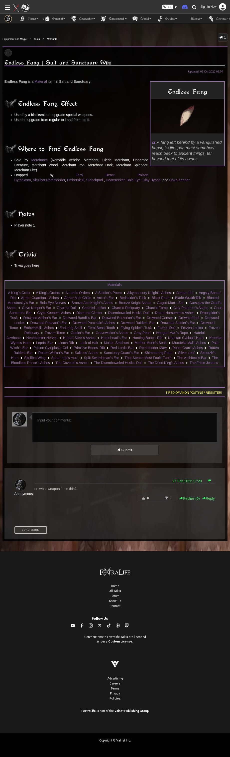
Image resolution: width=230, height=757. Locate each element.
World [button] (141, 19)
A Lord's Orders (78, 293)
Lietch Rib (66, 343)
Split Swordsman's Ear (101, 358)
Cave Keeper (179, 180)
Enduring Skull (70, 328)
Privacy (115, 693)
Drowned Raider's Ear (138, 323)
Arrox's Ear (105, 298)
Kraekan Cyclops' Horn (186, 338)
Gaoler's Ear (80, 333)
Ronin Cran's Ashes (187, 348)
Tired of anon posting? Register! (194, 392)
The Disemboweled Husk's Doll (118, 363)
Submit (124, 450)
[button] (169, 7)
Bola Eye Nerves (53, 303)
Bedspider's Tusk (132, 298)
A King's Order (19, 293)
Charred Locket (94, 308)
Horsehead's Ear (114, 338)
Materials (52, 39)
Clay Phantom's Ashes (190, 308)
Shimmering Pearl (158, 353)
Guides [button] (166, 19)
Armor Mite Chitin (77, 298)
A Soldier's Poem (108, 293)
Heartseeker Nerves (42, 338)
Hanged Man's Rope (172, 333)
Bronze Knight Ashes (135, 303)
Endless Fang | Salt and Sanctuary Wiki (58, 63)
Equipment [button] (113, 19)
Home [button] (28, 19)
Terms (115, 688)
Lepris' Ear (44, 343)
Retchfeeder (55, 180)
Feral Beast (95, 175)
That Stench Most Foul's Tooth (147, 358)
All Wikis (115, 591)
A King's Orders (48, 293)
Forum (115, 596)
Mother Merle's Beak (151, 343)
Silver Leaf (186, 353)
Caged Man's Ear (170, 303)
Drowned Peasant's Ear (48, 323)
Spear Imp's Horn (64, 358)
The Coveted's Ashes (71, 363)
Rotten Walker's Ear (53, 353)
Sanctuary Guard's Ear (121, 353)
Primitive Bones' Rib (89, 348)
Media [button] (192, 19)
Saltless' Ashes (86, 353)
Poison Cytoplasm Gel (50, 348)
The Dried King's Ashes (166, 363)
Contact (115, 606)
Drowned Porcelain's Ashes (94, 323)
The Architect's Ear (191, 358)
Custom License (120, 641)
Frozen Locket (192, 328)
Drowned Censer (160, 318)
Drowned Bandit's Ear (80, 318)
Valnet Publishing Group (132, 711)
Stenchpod (94, 180)
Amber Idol (184, 293)
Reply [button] (208, 498)
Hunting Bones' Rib (147, 338)
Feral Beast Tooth (101, 328)
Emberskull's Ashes (39, 328)
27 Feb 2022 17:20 (187, 481)
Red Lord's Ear (122, 348)
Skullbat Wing (35, 358)
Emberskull (75, 180)
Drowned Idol (189, 318)
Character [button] (82, 19)
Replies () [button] (189, 498)
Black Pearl (160, 298)
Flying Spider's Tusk (136, 328)
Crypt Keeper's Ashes (54, 313)
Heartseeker (115, 180)
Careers (115, 683)
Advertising (115, 678)
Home (115, 586)
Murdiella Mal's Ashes (189, 343)
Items (37, 39)
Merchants (39, 160)
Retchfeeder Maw (153, 348)
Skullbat (39, 180)
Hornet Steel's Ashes (79, 338)
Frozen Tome (55, 333)
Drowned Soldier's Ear (177, 323)
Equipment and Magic (14, 39)
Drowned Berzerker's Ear (121, 318)
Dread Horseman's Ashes (174, 313)
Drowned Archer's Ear (40, 318)
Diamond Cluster (89, 313)
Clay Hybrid (151, 180)
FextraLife (88, 711)
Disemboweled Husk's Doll (128, 313)
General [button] (54, 19)
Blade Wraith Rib (188, 298)
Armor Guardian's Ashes (40, 298)
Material (40, 82)
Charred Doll (67, 308)
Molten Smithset (116, 343)
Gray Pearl (142, 333)
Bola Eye (133, 180)
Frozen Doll (166, 328)
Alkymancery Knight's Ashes (149, 293)
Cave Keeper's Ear (36, 308)
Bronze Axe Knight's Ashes (92, 303)
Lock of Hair (89, 343)
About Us (115, 601)
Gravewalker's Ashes (112, 333)
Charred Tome (157, 308)
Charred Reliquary (126, 308)
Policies (115, 698)
